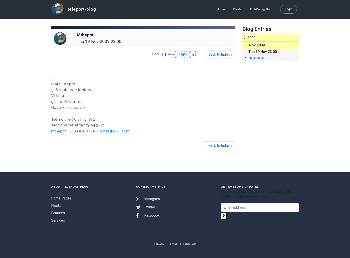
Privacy (159, 244)
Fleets (237, 9)
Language (189, 244)
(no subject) (256, 57)
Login (288, 9)
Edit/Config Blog (260, 9)
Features (58, 213)
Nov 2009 (256, 45)
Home (221, 9)
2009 (250, 38)
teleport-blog (73, 9)
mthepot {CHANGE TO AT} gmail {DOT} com (91, 131)
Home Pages (61, 198)
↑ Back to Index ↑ (219, 54)
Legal (173, 244)
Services (58, 220)
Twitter (145, 207)
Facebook (148, 215)
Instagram (148, 198)
